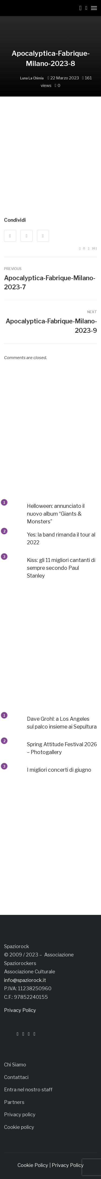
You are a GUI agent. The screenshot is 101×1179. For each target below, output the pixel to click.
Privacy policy (20, 1114)
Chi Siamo (15, 1064)
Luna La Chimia (32, 78)
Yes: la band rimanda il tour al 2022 (61, 538)
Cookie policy (19, 1127)
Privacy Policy (20, 1010)
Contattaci (16, 1077)
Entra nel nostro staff (28, 1089)
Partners (14, 1102)
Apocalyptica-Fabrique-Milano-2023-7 (49, 282)
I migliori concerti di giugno (59, 770)
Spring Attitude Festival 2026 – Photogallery (62, 748)
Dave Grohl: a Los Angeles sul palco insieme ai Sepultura (62, 723)
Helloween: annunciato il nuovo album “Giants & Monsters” (56, 514)
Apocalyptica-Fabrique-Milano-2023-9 (51, 325)
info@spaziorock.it (25, 980)
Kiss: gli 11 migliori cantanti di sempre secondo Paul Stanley (61, 568)
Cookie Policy (33, 1165)
